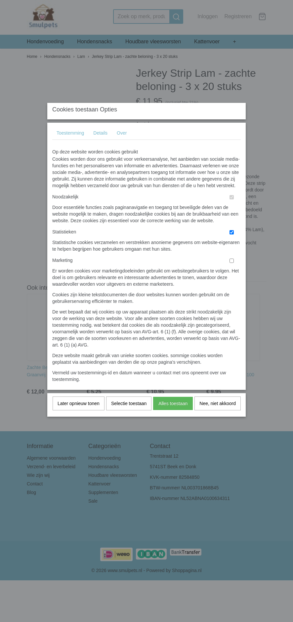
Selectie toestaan (128, 416)
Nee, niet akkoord (217, 416)
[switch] (232, 210)
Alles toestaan (173, 416)
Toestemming (70, 145)
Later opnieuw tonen (79, 416)
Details (100, 145)
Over (122, 145)
